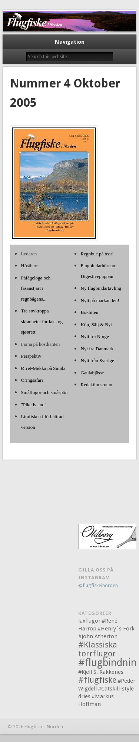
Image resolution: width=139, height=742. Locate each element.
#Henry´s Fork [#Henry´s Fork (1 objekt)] (116, 628)
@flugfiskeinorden (98, 585)
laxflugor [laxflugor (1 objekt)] (89, 620)
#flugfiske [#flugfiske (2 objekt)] (97, 680)
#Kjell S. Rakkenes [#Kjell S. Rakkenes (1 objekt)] (100, 672)
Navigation (70, 42)
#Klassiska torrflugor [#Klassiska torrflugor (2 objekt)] (97, 649)
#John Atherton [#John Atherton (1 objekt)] (98, 636)
